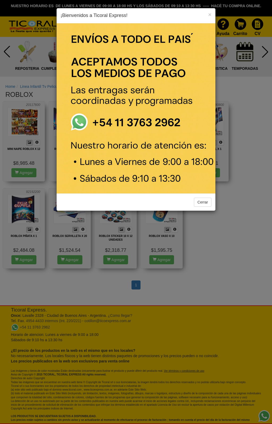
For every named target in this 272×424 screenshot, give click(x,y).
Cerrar (202, 202)
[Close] (209, 14)
